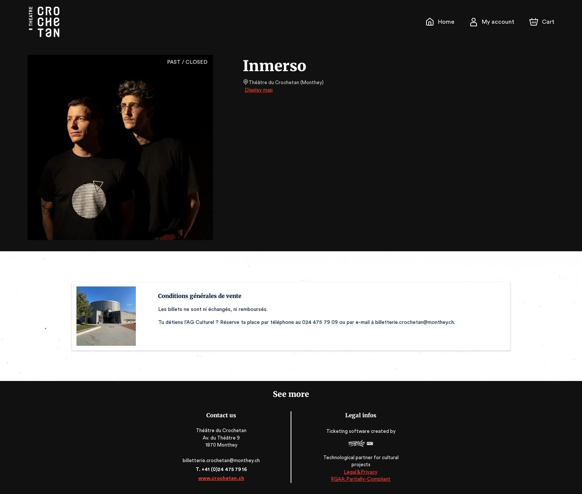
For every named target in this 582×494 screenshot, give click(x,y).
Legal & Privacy (359, 472)
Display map (259, 90)
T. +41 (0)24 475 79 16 (222, 469)
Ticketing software (347, 434)
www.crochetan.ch (223, 478)
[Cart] (543, 21)
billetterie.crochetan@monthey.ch (222, 460)
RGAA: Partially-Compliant (359, 479)
